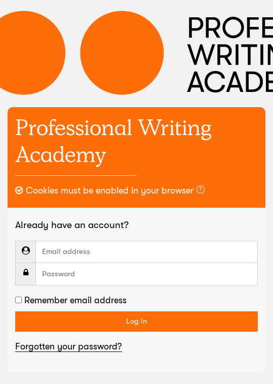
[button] (202, 191)
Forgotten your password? (68, 346)
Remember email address (75, 300)
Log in (136, 321)
